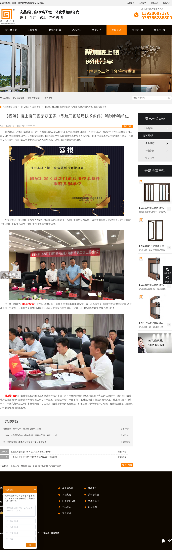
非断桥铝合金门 (34, 98)
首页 (15, 107)
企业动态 (150, 143)
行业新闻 (150, 150)
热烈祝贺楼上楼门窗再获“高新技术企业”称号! (31, 451)
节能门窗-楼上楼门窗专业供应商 (47, 466)
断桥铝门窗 (26, 466)
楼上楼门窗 (10, 126)
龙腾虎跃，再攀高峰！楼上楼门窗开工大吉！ (23, 428)
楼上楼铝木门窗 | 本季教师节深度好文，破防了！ (25, 442)
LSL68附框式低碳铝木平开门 (154, 246)
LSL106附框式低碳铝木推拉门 (154, 285)
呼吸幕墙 (48, 98)
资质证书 (96, 30)
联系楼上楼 (160, 30)
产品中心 (76, 30)
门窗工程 (15, 466)
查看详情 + (123, 451)
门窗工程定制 (27, 304)
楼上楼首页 (11, 30)
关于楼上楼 (137, 30)
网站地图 (154, 3)
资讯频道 (25, 107)
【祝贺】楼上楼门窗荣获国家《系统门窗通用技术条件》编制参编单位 (75, 107)
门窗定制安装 (54, 30)
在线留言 (142, 3)
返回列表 (127, 126)
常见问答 (150, 158)
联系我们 (166, 3)
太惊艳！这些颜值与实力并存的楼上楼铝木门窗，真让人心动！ (31, 435)
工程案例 (32, 30)
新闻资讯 (116, 30)
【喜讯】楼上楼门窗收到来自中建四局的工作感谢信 (34, 457)
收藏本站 (130, 3)
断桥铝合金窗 (19, 98)
